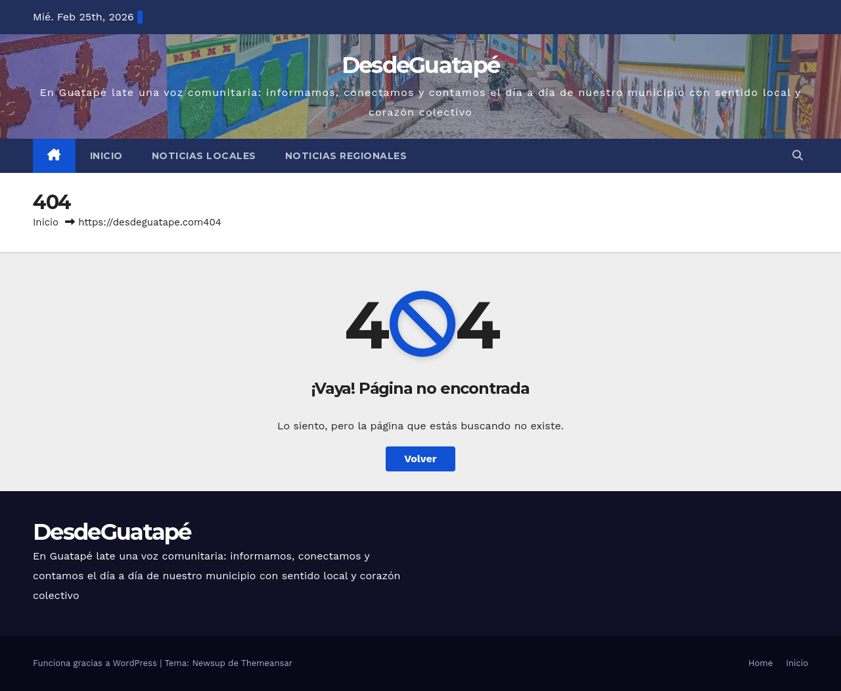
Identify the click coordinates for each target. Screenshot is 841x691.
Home (760, 663)
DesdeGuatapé (421, 65)
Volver (420, 458)
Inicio (106, 156)
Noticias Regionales (346, 156)
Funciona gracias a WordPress (96, 663)
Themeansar (266, 663)
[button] (797, 155)
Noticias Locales (204, 156)
